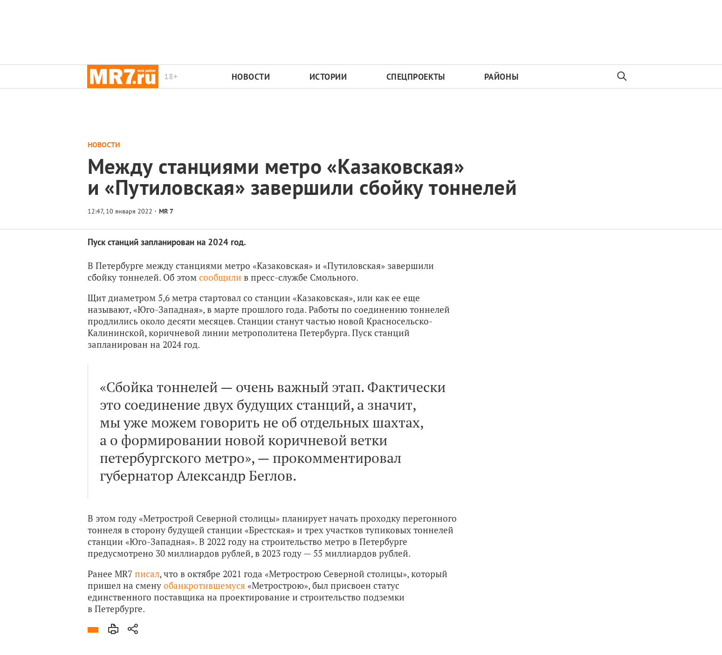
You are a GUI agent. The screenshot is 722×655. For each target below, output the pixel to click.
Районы (501, 76)
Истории (328, 76)
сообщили (220, 277)
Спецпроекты (415, 76)
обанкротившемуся (204, 585)
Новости (251, 76)
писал (147, 573)
